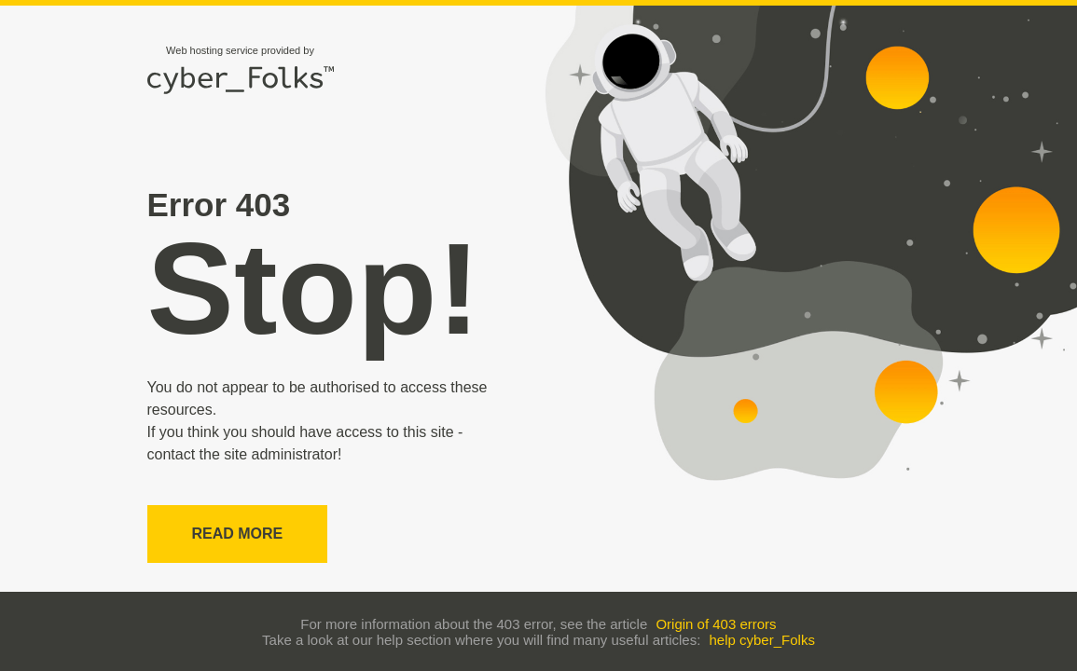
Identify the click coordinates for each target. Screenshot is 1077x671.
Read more (237, 533)
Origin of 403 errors (716, 624)
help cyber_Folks (762, 640)
